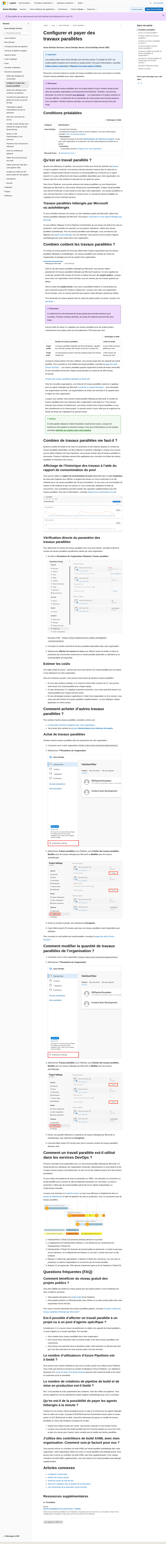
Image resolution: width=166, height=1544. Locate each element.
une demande (78, 95)
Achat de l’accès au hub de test (60, 1481)
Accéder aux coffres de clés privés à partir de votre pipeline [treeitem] (17, 173)
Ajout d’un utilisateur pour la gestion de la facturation (69, 1484)
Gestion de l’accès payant (58, 1477)
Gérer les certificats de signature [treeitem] (14, 152)
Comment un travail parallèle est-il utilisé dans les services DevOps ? (150, 60)
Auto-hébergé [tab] (69, 263)
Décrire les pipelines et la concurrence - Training (62, 1509)
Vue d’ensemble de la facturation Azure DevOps (67, 1487)
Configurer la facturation (57, 1474)
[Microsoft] (4, 3)
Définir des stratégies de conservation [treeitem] (15, 77)
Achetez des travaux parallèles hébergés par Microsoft (67, 379)
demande (49, 301)
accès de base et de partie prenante (70, 1372)
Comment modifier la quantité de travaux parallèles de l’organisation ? (150, 53)
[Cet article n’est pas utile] (141, 83)
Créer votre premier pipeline (76, 134)
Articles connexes (144, 69)
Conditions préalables (146, 30)
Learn (46, 25)
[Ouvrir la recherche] (150, 3)
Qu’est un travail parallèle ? (148, 33)
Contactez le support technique (91, 387)
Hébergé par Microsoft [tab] (53, 263)
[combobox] (16, 28)
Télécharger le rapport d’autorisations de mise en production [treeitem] (15, 110)
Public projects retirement (56, 66)
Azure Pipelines (78, 25)
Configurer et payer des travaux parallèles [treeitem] (15, 84)
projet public (76, 1297)
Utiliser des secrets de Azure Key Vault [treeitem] (16, 159)
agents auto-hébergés (63, 235)
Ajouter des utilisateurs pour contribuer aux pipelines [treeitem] (16, 91)
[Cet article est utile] (138, 83)
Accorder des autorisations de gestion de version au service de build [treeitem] (17, 100)
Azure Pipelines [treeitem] (10, 38)
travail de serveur (72, 1193)
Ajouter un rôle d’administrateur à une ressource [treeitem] (14, 136)
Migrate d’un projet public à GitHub (86, 66)
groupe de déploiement (52, 1197)
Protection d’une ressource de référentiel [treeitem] (17, 145)
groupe (92, 728)
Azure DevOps (64, 25)
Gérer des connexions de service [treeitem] (15, 118)
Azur (53, 25)
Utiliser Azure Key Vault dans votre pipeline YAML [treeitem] (16, 166)
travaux (115, 166)
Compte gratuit (137, 9)
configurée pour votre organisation (89, 149)
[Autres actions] (121, 25)
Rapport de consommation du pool (102, 492)
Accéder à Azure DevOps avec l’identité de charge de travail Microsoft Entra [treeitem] (17, 126)
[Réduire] (28, 24)
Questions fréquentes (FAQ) (148, 66)
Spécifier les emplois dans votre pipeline (73, 430)
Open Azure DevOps (154, 9)
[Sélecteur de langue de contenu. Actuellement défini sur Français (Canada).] (12, 1540)
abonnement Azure (67, 153)
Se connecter (158, 3)
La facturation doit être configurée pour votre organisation (71, 725)
